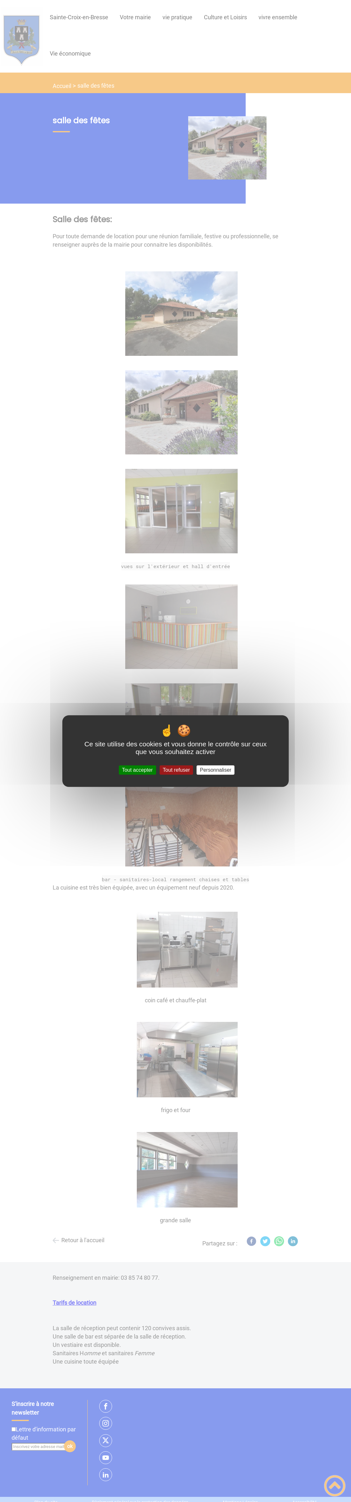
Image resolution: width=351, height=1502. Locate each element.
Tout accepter (137, 770)
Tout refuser (176, 770)
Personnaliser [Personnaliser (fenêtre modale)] (216, 770)
